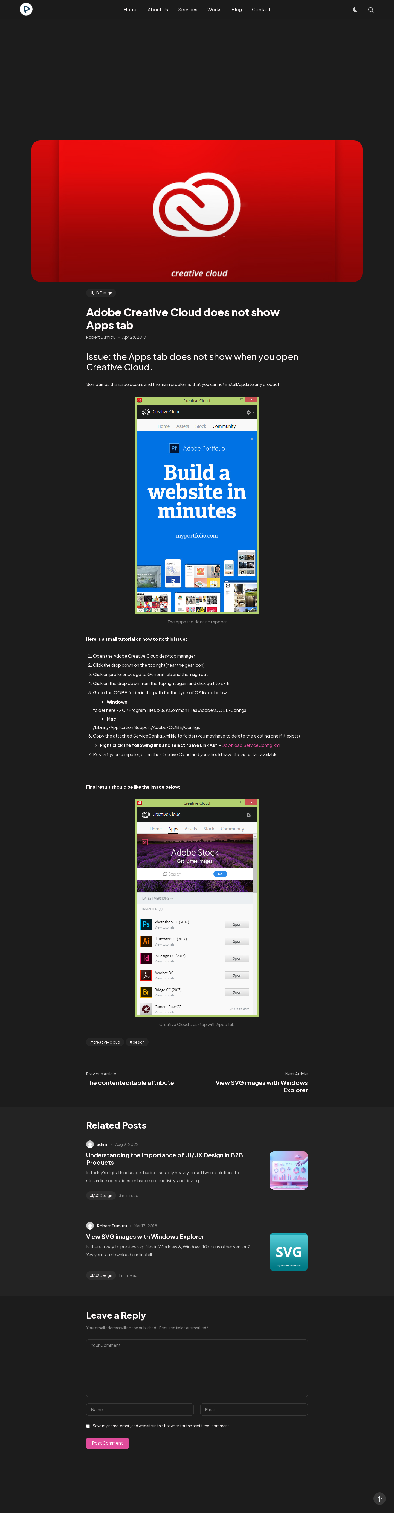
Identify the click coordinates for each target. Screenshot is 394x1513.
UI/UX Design (101, 292)
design (139, 1042)
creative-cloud (106, 1042)
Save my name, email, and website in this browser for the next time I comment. (161, 1425)
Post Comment (107, 1443)
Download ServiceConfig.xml (251, 745)
